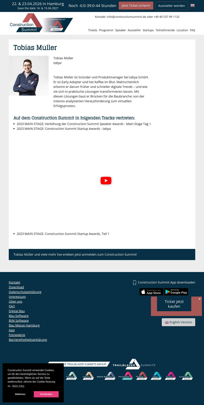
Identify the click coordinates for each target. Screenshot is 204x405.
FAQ (192, 30)
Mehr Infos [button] (18, 386)
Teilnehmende (165, 30)
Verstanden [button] (46, 394)
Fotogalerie (17, 335)
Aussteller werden (171, 6)
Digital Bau (17, 311)
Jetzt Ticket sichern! (136, 5)
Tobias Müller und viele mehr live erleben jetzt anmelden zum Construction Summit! (75, 254)
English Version (178, 322)
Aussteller (134, 30)
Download (16, 287)
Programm (106, 30)
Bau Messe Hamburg (24, 325)
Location (182, 30)
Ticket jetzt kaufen (174, 304)
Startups (148, 30)
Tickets (92, 30)
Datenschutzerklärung (25, 292)
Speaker (120, 30)
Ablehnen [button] (20, 394)
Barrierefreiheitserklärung (28, 339)
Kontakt (14, 282)
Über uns (15, 301)
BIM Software (19, 320)
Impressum (17, 296)
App (12, 330)
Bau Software (19, 316)
